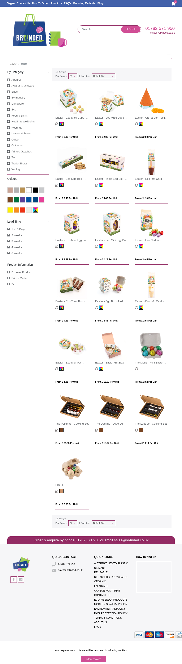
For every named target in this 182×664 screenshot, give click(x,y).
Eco (14, 109)
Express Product (21, 272)
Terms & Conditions (108, 617)
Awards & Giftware (23, 85)
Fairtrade (101, 586)
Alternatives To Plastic (111, 563)
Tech (14, 157)
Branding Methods (84, 3)
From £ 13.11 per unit (147, 443)
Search (131, 29)
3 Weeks (17, 241)
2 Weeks (17, 235)
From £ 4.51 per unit (66, 320)
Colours (28, 178)
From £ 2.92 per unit (146, 382)
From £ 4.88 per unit (106, 320)
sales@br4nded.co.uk (162, 32)
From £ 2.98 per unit (146, 137)
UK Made (100, 568)
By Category (28, 72)
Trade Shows (19, 163)
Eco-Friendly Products (110, 599)
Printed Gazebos (22, 151)
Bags (15, 91)
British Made (19, 278)
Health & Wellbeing (23, 121)
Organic (100, 581)
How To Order (40, 3)
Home (13, 64)
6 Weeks (17, 253)
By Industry (18, 97)
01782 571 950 (160, 28)
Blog (100, 3)
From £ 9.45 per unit (146, 259)
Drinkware (18, 103)
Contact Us (23, 3)
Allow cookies (93, 659)
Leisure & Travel (21, 133)
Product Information (28, 264)
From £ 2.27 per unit (106, 259)
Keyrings (17, 127)
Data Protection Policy (110, 613)
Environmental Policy (109, 608)
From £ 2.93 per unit (146, 198)
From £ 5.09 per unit (66, 504)
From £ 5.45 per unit (106, 198)
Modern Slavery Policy (110, 604)
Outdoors (17, 145)
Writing (16, 169)
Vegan (11, 3)
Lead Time (28, 221)
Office (15, 139)
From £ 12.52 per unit (107, 382)
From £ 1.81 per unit (66, 382)
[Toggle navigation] (91, 56)
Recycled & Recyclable (110, 577)
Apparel (16, 79)
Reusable (101, 572)
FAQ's (67, 3)
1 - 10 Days (18, 229)
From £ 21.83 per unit (67, 443)
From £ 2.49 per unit (66, 198)
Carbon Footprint (107, 590)
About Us (56, 3)
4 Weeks (17, 247)
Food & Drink (19, 115)
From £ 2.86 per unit (106, 137)
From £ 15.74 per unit (107, 443)
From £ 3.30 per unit (66, 137)
